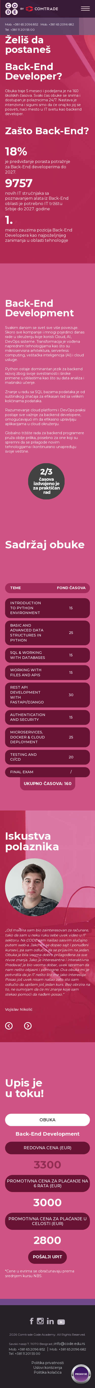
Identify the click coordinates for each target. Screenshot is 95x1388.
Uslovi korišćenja (47, 1367)
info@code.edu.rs (69, 1343)
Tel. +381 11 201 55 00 (20, 29)
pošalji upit (47, 1257)
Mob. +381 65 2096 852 (21, 24)
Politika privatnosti (47, 1363)
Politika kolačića (48, 1372)
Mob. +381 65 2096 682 (57, 24)
